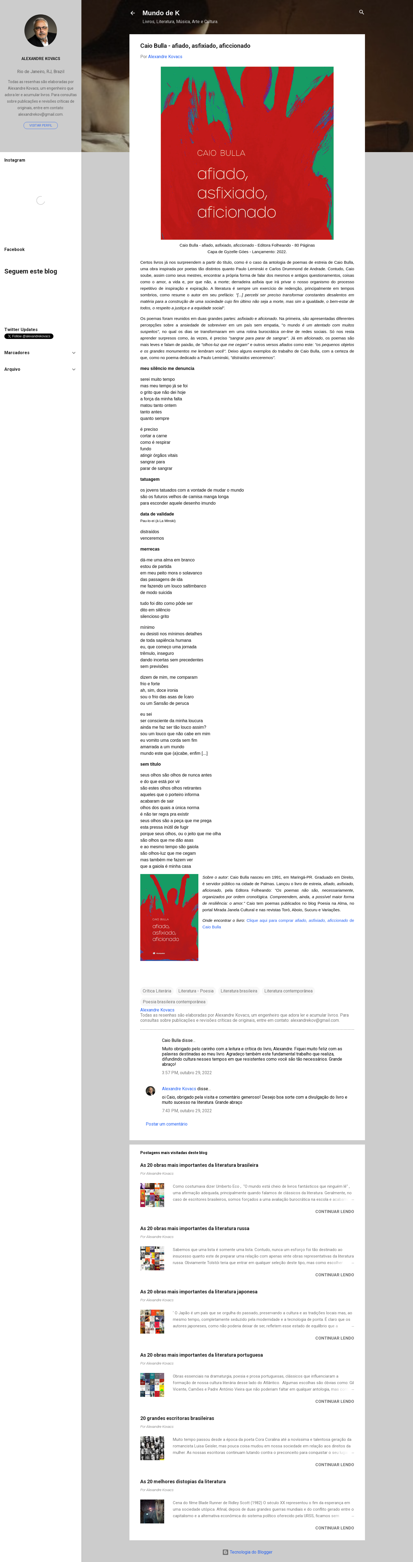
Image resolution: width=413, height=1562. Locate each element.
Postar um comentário (167, 1124)
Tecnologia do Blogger (247, 1552)
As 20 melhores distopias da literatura (183, 1481)
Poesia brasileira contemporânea (174, 1001)
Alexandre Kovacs (179, 1088)
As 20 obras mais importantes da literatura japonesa (199, 1291)
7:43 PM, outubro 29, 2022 (187, 1110)
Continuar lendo (334, 1211)
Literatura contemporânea (288, 991)
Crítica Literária (157, 991)
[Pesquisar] (361, 13)
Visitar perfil (40, 125)
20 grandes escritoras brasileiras (177, 1418)
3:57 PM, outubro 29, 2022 (187, 1072)
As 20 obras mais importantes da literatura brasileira (199, 1165)
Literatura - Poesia (196, 991)
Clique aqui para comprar (271, 920)
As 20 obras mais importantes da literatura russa (194, 1228)
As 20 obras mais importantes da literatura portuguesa (201, 1355)
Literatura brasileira (239, 991)
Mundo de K (161, 13)
